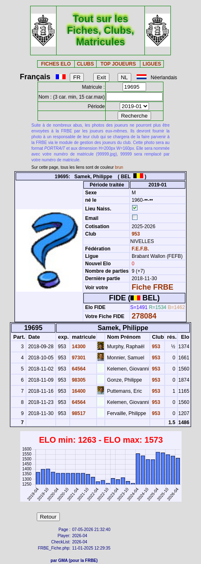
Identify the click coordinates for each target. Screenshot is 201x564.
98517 (78, 413)
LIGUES (152, 64)
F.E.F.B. (140, 249)
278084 (144, 316)
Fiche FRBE (152, 287)
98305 (78, 380)
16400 (78, 391)
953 (135, 234)
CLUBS (85, 64)
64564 (78, 369)
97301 (78, 358)
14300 (78, 346)
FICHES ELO (56, 64)
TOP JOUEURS (118, 64)
